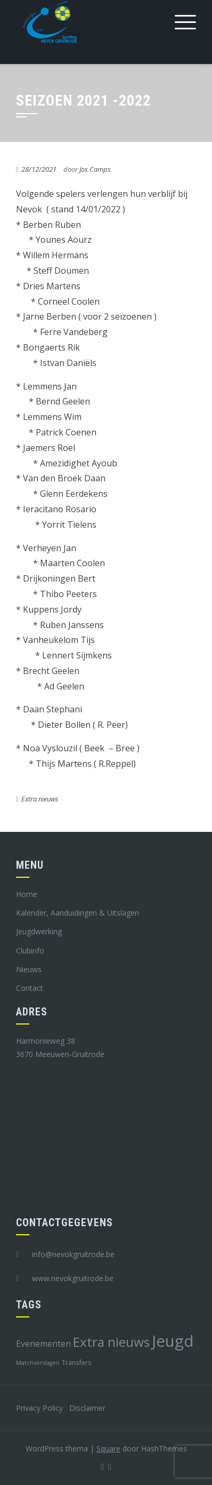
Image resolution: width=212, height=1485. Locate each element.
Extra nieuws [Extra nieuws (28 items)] (111, 1342)
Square (108, 1448)
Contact (29, 988)
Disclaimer (87, 1408)
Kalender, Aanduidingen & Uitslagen (77, 913)
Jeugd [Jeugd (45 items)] (173, 1341)
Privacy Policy (39, 1408)
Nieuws (29, 969)
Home (26, 894)
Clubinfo (30, 951)
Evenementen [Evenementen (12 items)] (43, 1343)
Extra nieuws (40, 799)
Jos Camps (95, 169)
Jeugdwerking (39, 931)
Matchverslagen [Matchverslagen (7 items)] (38, 1363)
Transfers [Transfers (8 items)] (77, 1362)
